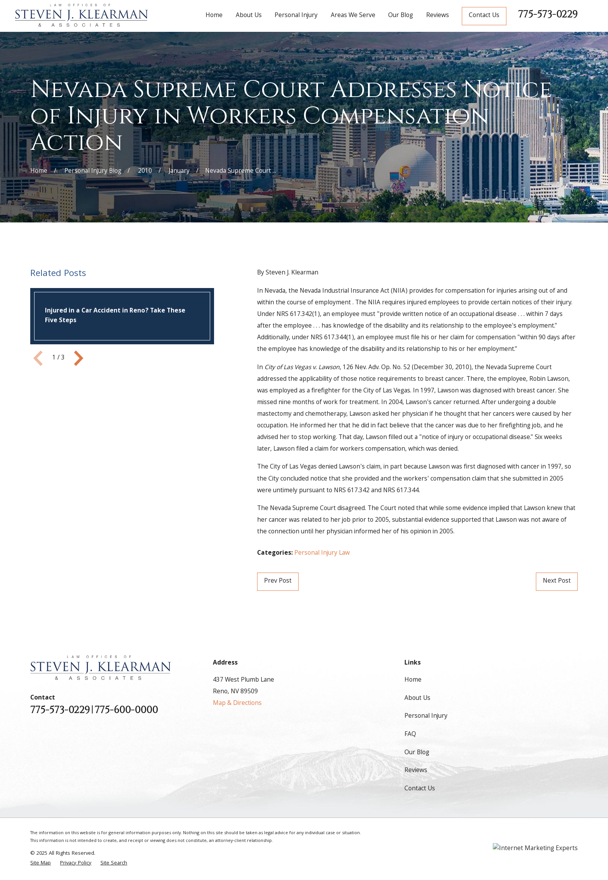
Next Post (557, 581)
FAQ (410, 734)
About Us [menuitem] (249, 15)
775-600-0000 (126, 710)
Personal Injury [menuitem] (296, 15)
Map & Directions (237, 703)
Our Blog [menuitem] (400, 15)
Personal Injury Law (322, 553)
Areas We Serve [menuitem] (353, 15)
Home (412, 680)
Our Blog (416, 753)
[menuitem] (40, 863)
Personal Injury (425, 716)
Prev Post (278, 581)
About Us (417, 698)
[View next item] (78, 358)
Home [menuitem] (214, 15)
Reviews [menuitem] (437, 15)
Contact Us (484, 15)
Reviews (415, 770)
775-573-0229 (548, 14)
